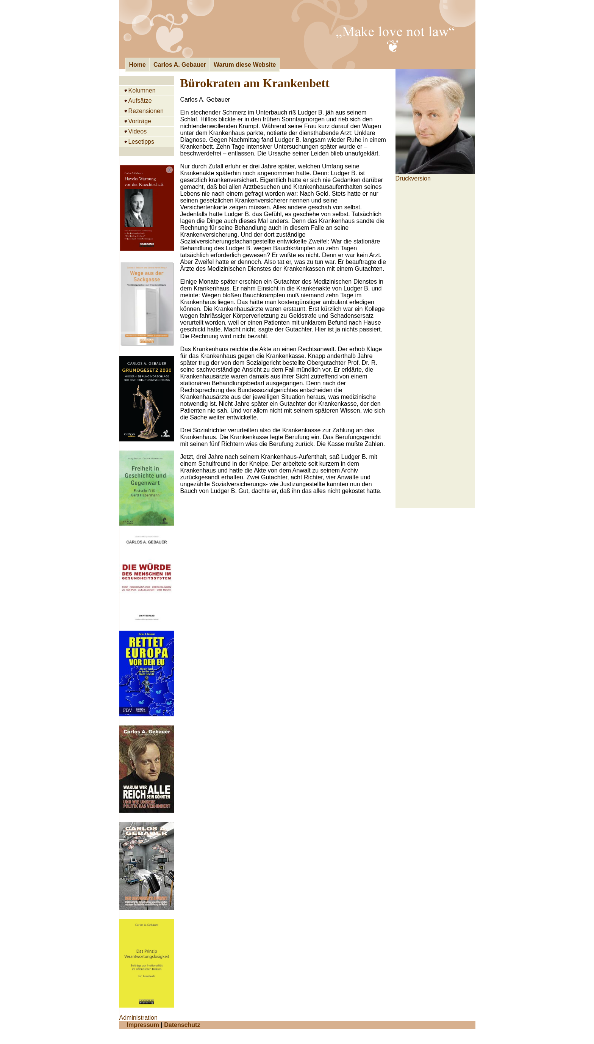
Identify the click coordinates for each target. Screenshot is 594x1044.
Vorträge (139, 121)
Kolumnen (142, 90)
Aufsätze (140, 100)
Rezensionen (146, 111)
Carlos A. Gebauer (179, 64)
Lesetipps (141, 141)
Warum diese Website (245, 64)
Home (137, 64)
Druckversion (413, 178)
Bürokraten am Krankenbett (255, 83)
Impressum (143, 1025)
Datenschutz (182, 1025)
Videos (137, 131)
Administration (138, 1017)
